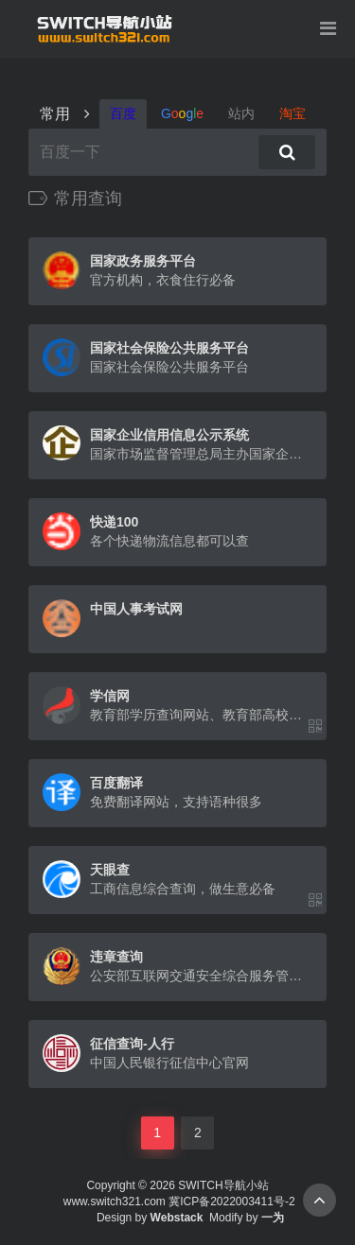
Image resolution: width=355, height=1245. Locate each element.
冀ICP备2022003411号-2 (231, 1201)
